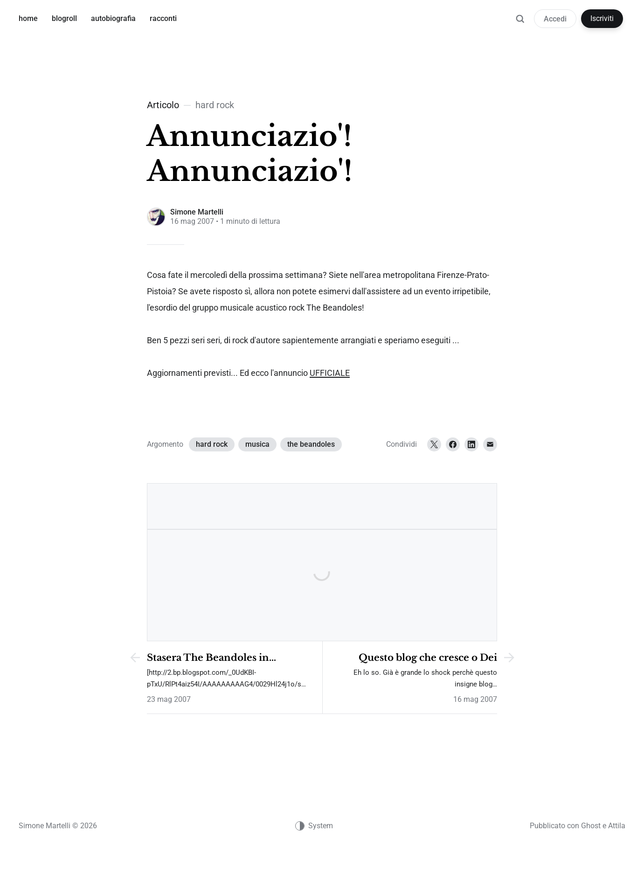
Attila (616, 825)
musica (257, 444)
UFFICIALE (330, 373)
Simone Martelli (196, 212)
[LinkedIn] (471, 444)
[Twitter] (434, 444)
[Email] (490, 444)
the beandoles (311, 444)
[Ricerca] (520, 23)
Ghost (591, 825)
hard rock (212, 444)
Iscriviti (602, 18)
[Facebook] (453, 444)
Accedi (555, 18)
